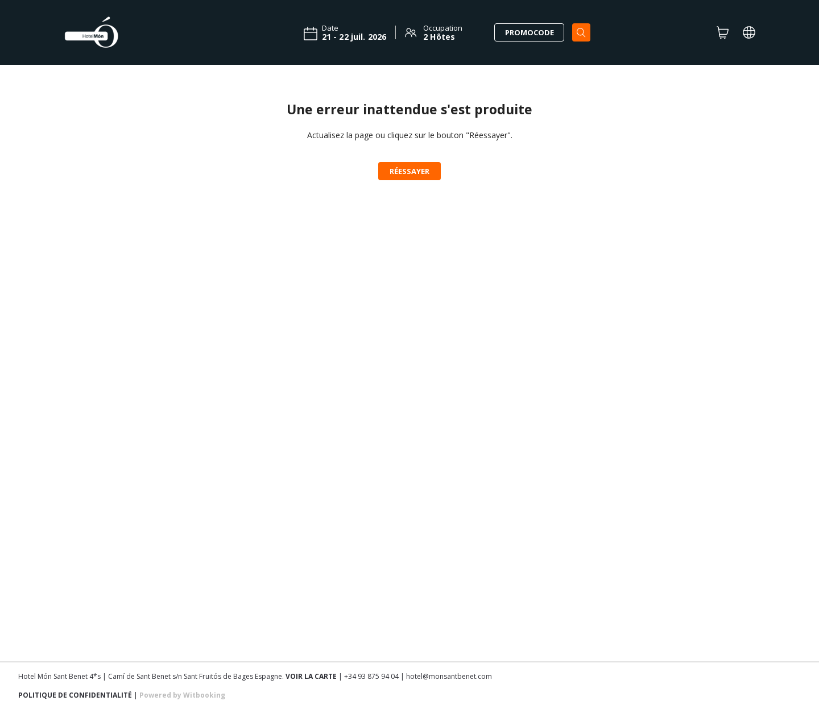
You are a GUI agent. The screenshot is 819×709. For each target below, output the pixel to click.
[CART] (723, 32)
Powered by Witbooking (182, 695)
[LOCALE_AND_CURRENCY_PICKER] (749, 32)
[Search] (581, 32)
